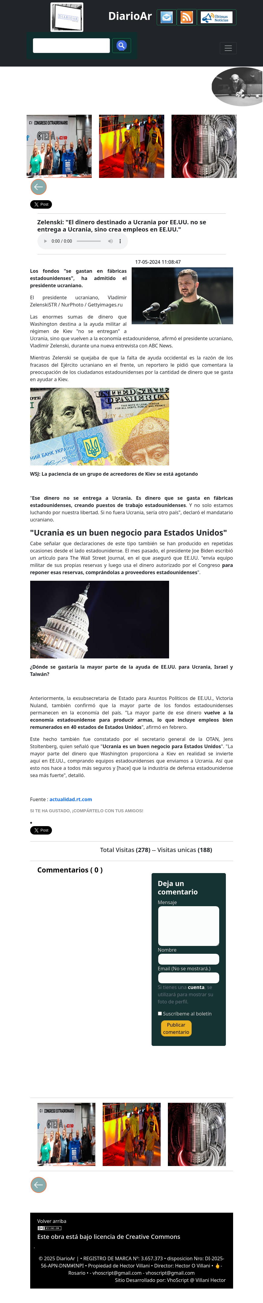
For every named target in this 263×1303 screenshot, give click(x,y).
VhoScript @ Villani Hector (196, 1280)
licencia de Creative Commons (137, 1237)
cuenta (196, 987)
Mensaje (167, 902)
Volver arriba (51, 1221)
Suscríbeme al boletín (187, 1013)
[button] (167, 17)
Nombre (167, 950)
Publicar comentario (176, 1028)
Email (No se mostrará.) (184, 968)
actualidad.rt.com (71, 799)
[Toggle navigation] (228, 48)
